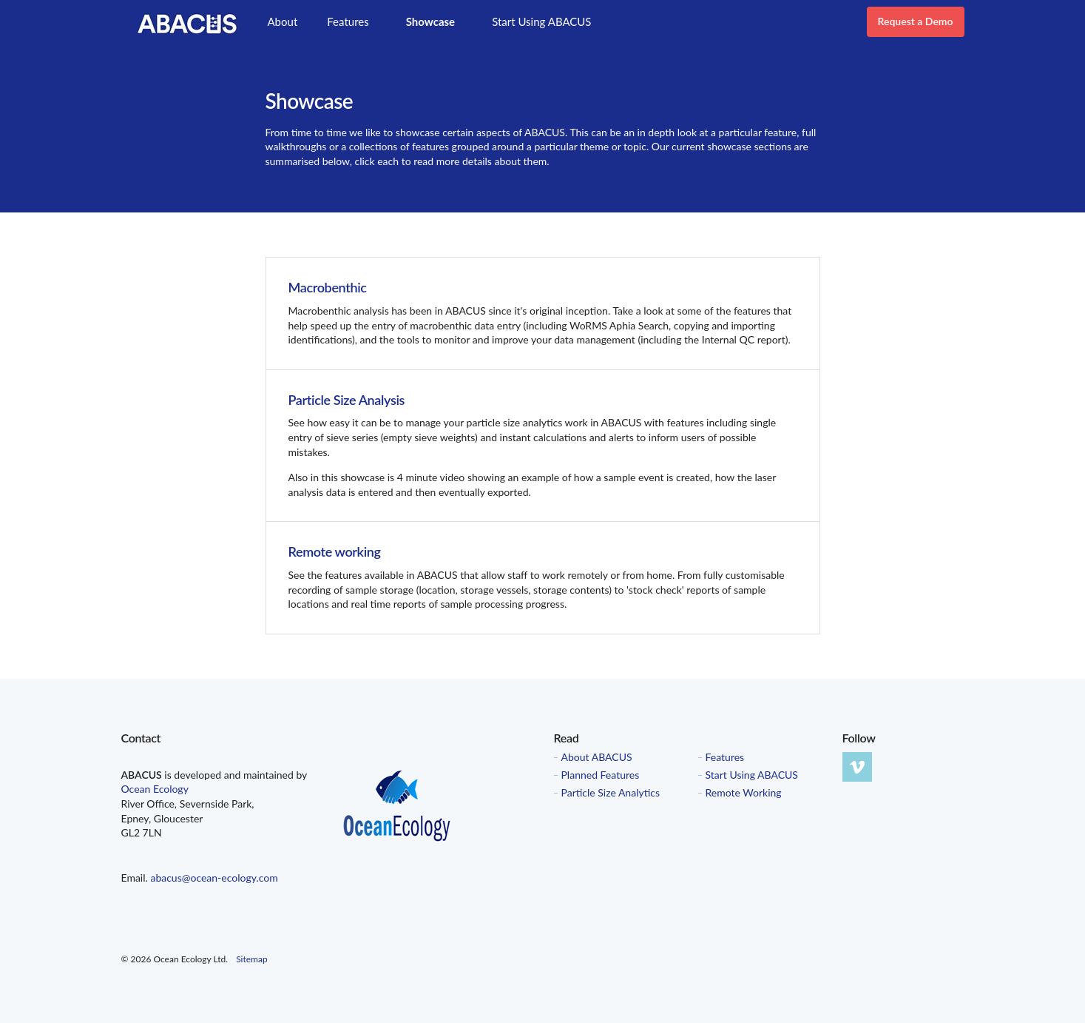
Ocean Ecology (155, 788)
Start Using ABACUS (541, 21)
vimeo (857, 767)
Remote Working (744, 793)
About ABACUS (596, 757)
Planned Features (600, 775)
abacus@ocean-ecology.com (213, 877)
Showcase (430, 21)
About (283, 21)
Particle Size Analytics (610, 793)
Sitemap (252, 959)
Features (347, 21)
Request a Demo (915, 21)
